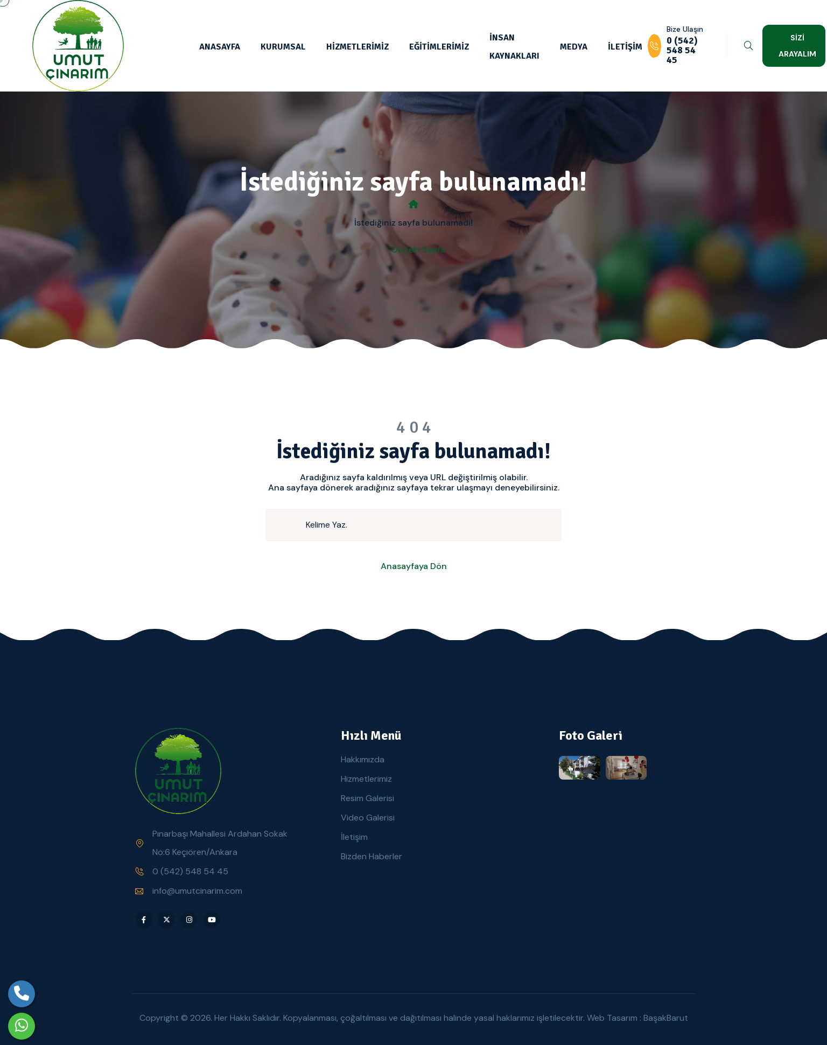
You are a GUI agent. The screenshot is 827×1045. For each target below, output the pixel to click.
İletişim (354, 837)
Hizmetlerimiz (366, 778)
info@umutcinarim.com (197, 890)
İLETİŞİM (625, 46)
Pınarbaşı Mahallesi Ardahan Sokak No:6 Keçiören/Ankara (220, 843)
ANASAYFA (219, 46)
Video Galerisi (368, 817)
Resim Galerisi (367, 798)
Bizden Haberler (371, 856)
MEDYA (573, 46)
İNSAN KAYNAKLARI (514, 46)
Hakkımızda (362, 759)
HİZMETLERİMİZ (357, 46)
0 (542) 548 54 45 (190, 871)
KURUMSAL (283, 46)
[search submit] (290, 524)
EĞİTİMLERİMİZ (439, 46)
